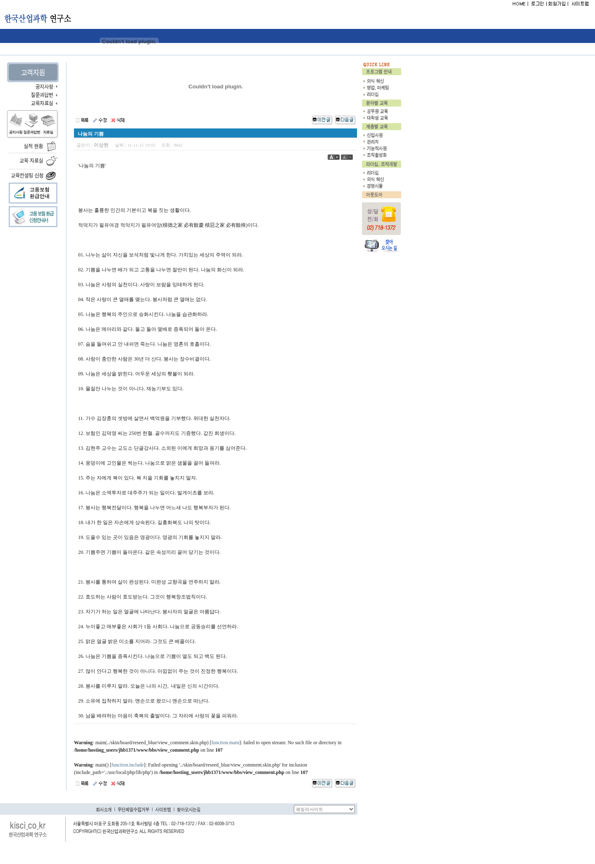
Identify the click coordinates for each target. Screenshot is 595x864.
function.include (128, 765)
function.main (225, 742)
